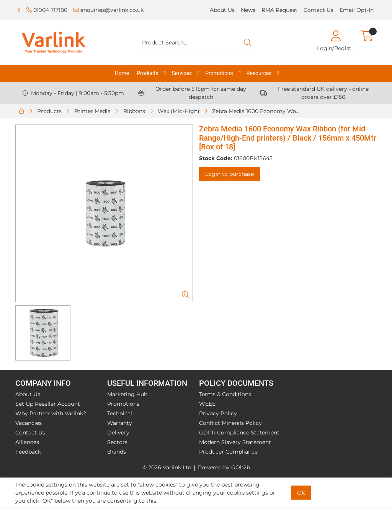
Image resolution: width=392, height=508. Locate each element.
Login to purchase (229, 173)
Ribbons (134, 111)
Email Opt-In (357, 10)
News (248, 10)
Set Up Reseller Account (47, 403)
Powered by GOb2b (224, 467)
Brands (116, 451)
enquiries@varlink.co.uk (109, 10)
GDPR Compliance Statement (239, 432)
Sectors (117, 442)
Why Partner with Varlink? (50, 413)
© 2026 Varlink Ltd (166, 467)
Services (182, 73)
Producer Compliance (228, 451)
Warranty (119, 423)
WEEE (207, 403)
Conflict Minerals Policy (230, 423)
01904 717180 (46, 10)
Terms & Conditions (225, 394)
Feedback (28, 451)
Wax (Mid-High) (178, 111)
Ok (301, 492)
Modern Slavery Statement (235, 442)
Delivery (118, 432)
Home (122, 73)
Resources (259, 73)
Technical (119, 413)
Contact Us (318, 10)
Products (147, 73)
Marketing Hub (127, 394)
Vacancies (28, 423)
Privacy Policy (218, 413)
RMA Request (279, 10)
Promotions (219, 73)
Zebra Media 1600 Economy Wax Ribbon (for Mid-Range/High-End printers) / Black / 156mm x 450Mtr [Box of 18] (258, 111)
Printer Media (92, 111)
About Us (222, 10)
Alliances (27, 442)
